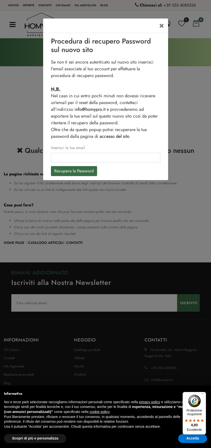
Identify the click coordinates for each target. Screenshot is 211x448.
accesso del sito (114, 136)
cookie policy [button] (99, 412)
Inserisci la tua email (68, 148)
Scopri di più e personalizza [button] (35, 438)
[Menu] (203, 395)
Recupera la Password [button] (74, 171)
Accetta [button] (192, 438)
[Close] (161, 26)
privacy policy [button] (149, 402)
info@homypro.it (90, 109)
